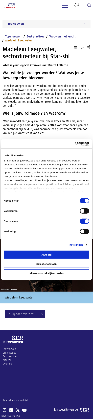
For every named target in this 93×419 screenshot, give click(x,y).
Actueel (7, 360)
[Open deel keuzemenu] (88, 47)
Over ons (7, 363)
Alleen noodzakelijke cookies (46, 273)
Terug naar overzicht (20, 314)
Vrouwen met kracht (62, 36)
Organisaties (9, 352)
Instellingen (76, 244)
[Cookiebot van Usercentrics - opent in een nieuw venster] (74, 144)
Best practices (35, 36)
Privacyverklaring (10, 416)
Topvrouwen (13, 36)
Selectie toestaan (46, 263)
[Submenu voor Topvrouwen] (85, 23)
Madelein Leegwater (18, 40)
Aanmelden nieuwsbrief (15, 400)
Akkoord (47, 254)
